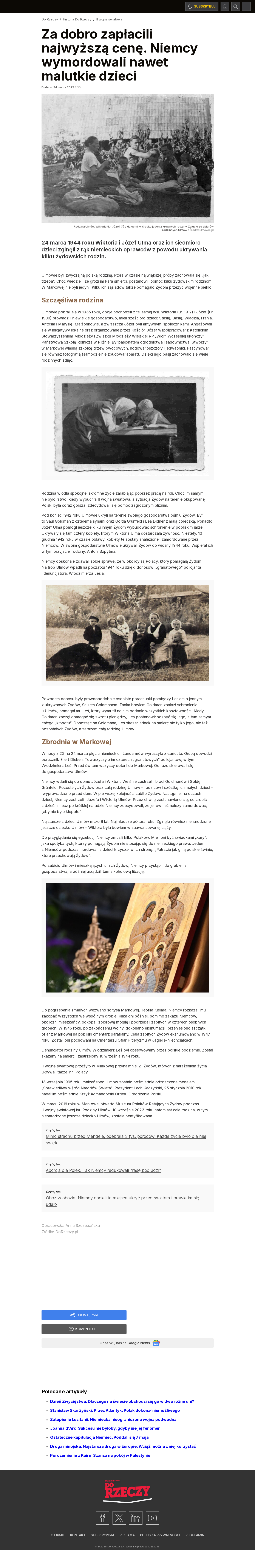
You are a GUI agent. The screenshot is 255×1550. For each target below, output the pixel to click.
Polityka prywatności (160, 1523)
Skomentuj (175, 1315)
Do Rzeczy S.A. (116, 1534)
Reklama (127, 1523)
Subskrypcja (102, 1523)
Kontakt (77, 1523)
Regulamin (194, 1523)
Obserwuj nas (120, 1330)
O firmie (58, 1523)
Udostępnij (87, 1315)
